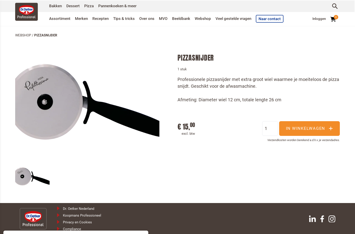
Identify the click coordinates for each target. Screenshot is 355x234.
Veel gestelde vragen (241, 18)
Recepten (103, 18)
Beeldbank (186, 18)
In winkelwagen (309, 127)
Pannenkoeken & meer (121, 5)
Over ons (151, 18)
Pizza (91, 5)
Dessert (74, 5)
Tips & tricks (127, 18)
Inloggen (319, 19)
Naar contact (279, 18)
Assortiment (60, 18)
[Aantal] (270, 128)
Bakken (55, 5)
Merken (83, 18)
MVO (168, 18)
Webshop (209, 18)
